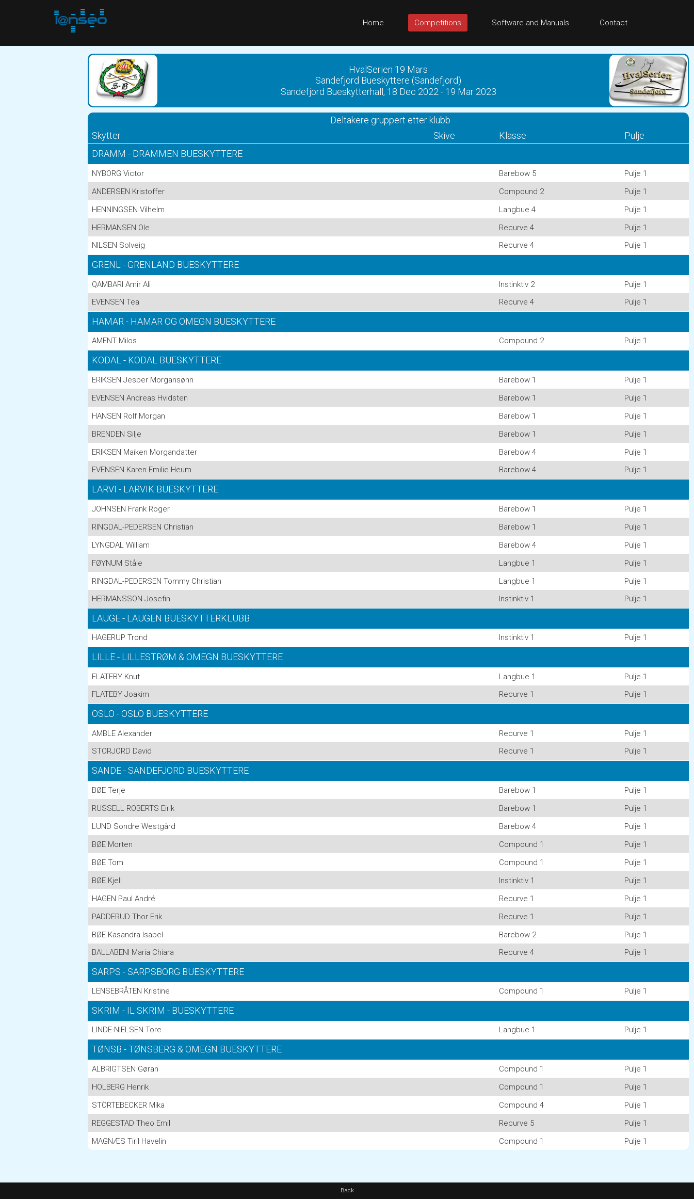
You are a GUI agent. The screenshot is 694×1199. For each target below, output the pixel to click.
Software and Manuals (530, 22)
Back (347, 1190)
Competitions (437, 22)
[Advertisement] (41, 201)
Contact (613, 22)
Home (373, 22)
